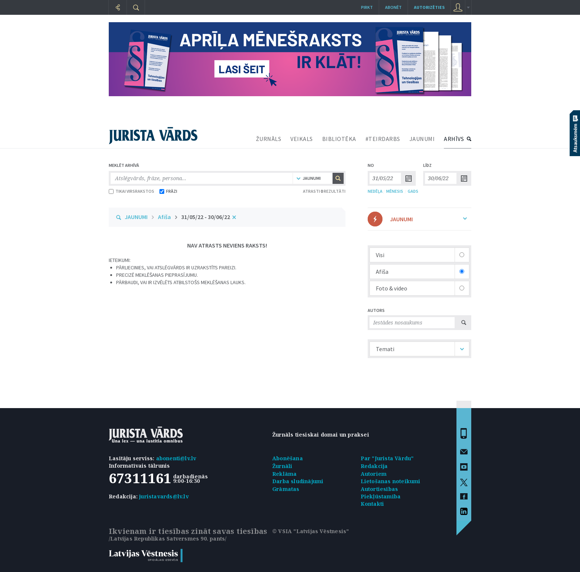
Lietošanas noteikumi (391, 481)
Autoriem (374, 473)
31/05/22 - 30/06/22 (205, 217)
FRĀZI (168, 191)
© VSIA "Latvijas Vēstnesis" (310, 531)
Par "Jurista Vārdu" (387, 458)
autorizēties (429, 7)
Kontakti (372, 503)
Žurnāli (282, 466)
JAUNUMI (422, 138)
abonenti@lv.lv (176, 458)
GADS (413, 191)
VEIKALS (301, 138)
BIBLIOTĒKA (339, 138)
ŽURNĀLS (268, 138)
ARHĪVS (454, 138)
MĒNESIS (394, 191)
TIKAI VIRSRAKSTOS (131, 191)
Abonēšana (287, 458)
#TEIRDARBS (382, 138)
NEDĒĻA (375, 191)
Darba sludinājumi (297, 481)
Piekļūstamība (381, 496)
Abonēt (393, 7)
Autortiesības (379, 488)
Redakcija (374, 466)
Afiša (164, 217)
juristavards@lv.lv (164, 496)
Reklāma (284, 473)
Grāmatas (286, 488)
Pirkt (367, 7)
